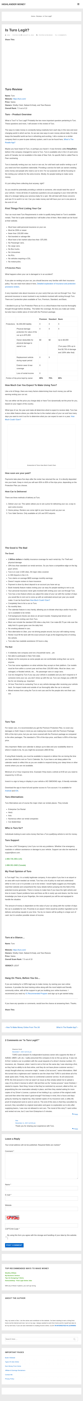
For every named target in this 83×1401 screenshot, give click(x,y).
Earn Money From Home (13, 1366)
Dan (16, 1120)
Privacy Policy (9, 1379)
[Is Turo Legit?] (28, 35)
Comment (9, 1151)
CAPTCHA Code (11, 1229)
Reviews (49, 35)
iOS (16, 791)
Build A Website (10, 1358)
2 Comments (61, 35)
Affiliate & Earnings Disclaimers (15, 1370)
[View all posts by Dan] (7, 35)
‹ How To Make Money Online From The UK (22, 1027)
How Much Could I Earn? (40, 600)
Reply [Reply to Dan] (76, 1129)
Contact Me (8, 1375)
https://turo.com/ (19, 99)
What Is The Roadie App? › (67, 1027)
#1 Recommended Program (36, 994)
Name (7, 1185)
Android (8, 791)
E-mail (7, 1195)
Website (8, 1205)
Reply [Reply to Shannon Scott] (76, 1114)
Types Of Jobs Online (12, 1362)
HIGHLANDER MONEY (13, 4)
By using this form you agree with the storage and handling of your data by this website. (42, 1236)
